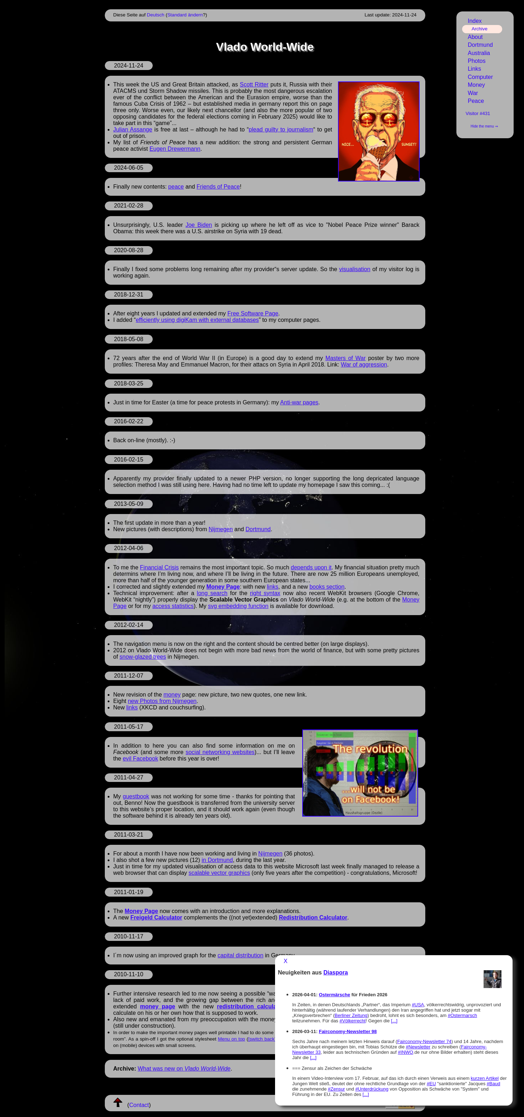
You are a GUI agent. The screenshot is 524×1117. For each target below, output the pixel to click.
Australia (479, 53)
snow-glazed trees (142, 657)
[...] (394, 1020)
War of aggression (364, 364)
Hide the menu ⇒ (484, 126)
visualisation (354, 269)
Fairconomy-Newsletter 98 (348, 1031)
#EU (431, 1083)
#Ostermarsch (462, 1015)
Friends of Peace (218, 187)
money (172, 695)
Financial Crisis (159, 567)
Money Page (223, 587)
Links (474, 69)
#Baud (493, 1083)
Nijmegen (221, 529)
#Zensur (336, 1089)
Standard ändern (185, 15)
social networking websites (220, 752)
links (272, 587)
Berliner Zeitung (351, 1015)
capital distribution (240, 955)
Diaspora (335, 972)
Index (475, 21)
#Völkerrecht (352, 1020)
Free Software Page (252, 313)
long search (212, 593)
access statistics (173, 606)
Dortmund (257, 529)
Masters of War (345, 358)
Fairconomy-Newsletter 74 (424, 1041)
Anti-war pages (299, 402)
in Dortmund (217, 860)
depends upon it (311, 567)
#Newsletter (418, 1046)
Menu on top (231, 1039)
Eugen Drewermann (175, 149)
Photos (477, 61)
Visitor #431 (478, 113)
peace (176, 187)
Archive (479, 28)
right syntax (265, 593)
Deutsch (156, 15)
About (475, 37)
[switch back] (262, 1039)
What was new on (184, 1069)
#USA (418, 1004)
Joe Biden (199, 225)
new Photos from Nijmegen (162, 701)
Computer (480, 77)
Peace (476, 101)
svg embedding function (238, 606)
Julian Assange (132, 129)
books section (326, 587)
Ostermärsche (334, 994)
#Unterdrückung (371, 1089)
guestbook (136, 796)
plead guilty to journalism (281, 129)
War (473, 93)
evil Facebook (140, 759)
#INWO (405, 1052)
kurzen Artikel (485, 1078)
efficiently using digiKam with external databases (197, 320)
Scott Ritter (254, 84)
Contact (139, 1105)
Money (476, 85)
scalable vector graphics (219, 873)
